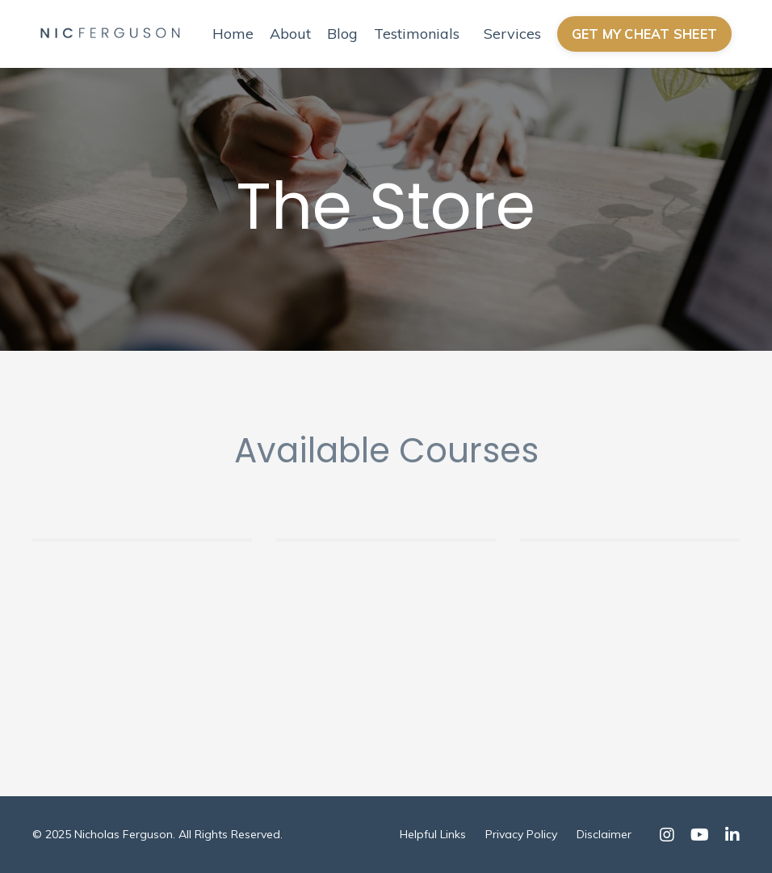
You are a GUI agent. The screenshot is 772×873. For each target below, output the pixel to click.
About (290, 33)
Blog (342, 33)
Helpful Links (433, 834)
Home (233, 33)
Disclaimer (604, 834)
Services (512, 33)
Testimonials (416, 33)
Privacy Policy (521, 834)
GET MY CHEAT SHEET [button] (645, 34)
